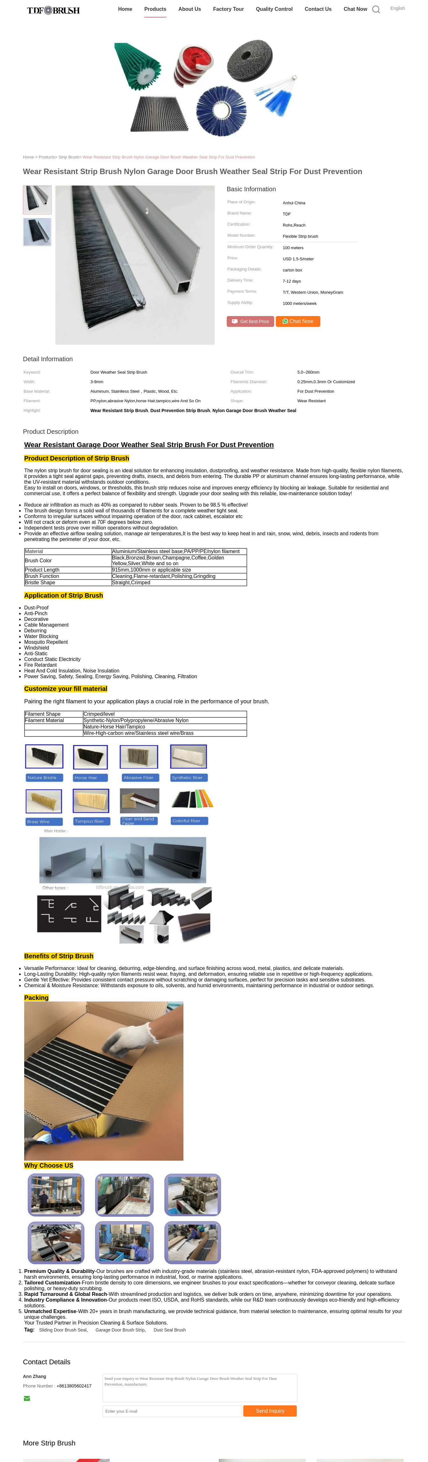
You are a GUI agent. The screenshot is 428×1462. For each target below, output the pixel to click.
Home (125, 9)
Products (155, 9)
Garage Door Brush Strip (120, 1329)
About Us (189, 9)
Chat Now (355, 9)
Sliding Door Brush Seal (63, 1329)
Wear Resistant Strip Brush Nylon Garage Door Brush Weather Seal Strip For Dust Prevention (169, 157)
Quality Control (274, 9)
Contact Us (318, 9)
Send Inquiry (270, 1411)
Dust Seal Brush (169, 1329)
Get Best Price (250, 321)
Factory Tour (228, 9)
